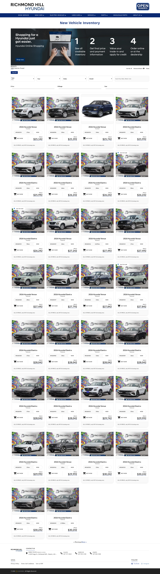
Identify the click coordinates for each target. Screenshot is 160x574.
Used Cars (77, 15)
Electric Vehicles (58, 15)
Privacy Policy (15, 563)
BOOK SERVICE (23, 15)
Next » (84, 542)
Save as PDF (39, 563)
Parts (104, 15)
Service (91, 15)
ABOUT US (137, 15)
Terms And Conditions (27, 563)
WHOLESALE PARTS (120, 15)
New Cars (39, 15)
